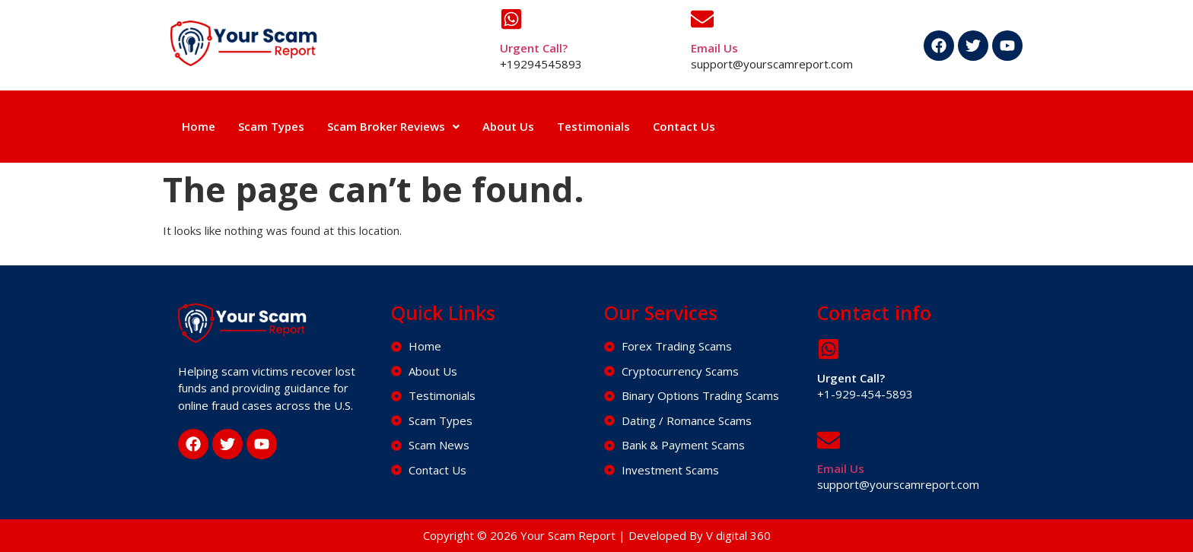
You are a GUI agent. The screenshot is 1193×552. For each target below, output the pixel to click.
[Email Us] (702, 19)
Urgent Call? (534, 48)
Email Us (714, 48)
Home (198, 126)
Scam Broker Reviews (393, 126)
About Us (508, 126)
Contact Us (684, 126)
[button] (393, 126)
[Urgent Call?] (511, 19)
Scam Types (271, 126)
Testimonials (593, 126)
